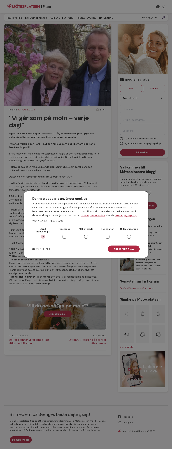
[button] (86, 221)
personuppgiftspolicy (126, 215)
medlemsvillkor (97, 215)
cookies (85, 215)
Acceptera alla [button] (124, 249)
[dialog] (86, 224)
